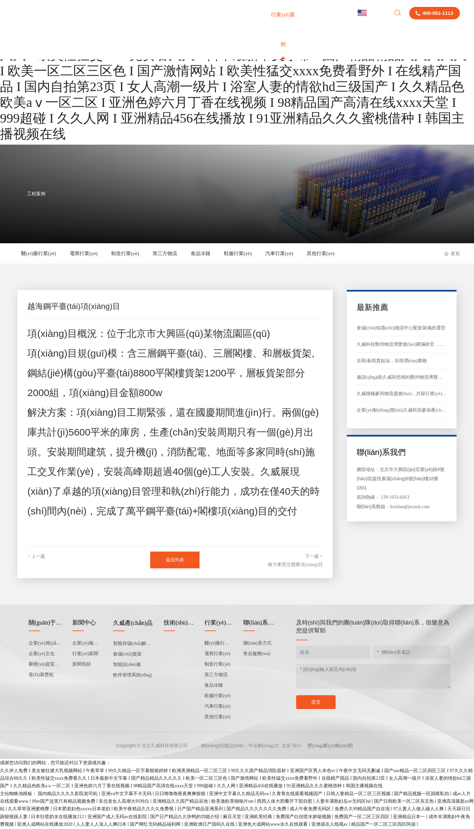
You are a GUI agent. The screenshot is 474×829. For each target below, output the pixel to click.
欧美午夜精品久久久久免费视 (144, 809)
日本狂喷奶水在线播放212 (58, 817)
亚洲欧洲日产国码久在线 (210, 824)
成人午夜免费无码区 (311, 809)
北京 (286, 746)
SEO (296, 746)
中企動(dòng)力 (264, 746)
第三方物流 (181, 253)
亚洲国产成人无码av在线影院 (117, 817)
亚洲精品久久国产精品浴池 (181, 801)
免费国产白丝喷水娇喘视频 (304, 817)
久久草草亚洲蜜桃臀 (29, 809)
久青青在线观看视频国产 (298, 794)
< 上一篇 (36, 557)
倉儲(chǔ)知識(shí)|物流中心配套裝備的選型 (401, 328)
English (371, 13)
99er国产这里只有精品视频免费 (64, 801)
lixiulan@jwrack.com (410, 507)
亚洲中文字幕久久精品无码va (239, 794)
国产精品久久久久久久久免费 (257, 809)
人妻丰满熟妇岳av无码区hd (344, 801)
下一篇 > (313, 557)
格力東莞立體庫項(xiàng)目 (295, 565)
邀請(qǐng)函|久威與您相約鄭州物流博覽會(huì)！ (406, 377)
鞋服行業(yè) (263, 253)
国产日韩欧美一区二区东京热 (404, 801)
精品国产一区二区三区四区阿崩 (384, 824)
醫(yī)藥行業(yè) (40, 253)
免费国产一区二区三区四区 (362, 817)
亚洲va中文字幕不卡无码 (127, 794)
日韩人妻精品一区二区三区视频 (359, 794)
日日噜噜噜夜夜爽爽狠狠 (181, 794)
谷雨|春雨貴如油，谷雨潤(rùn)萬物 (392, 361)
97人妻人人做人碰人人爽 (419, 809)
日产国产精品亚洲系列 (201, 809)
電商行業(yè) (91, 253)
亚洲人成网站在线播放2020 (45, 824)
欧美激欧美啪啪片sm (233, 801)
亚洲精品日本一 (409, 817)
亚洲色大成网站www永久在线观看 (273, 824)
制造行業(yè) (137, 253)
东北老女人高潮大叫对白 (125, 801)
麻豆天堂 (233, 817)
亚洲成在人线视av (330, 824)
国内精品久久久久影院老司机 (68, 794)
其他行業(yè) (354, 253)
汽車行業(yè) (308, 253)
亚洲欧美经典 (259, 817)
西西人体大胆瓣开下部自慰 (285, 801)
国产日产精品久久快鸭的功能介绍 (185, 817)
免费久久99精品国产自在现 (363, 809)
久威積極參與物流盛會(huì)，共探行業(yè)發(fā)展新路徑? (415, 394)
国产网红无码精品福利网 (156, 824)
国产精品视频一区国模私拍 (422, 794)
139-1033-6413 (395, 497)
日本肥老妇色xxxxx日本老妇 (82, 809)
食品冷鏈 (221, 253)
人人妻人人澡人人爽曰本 (102, 824)
